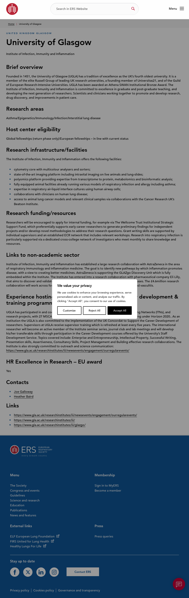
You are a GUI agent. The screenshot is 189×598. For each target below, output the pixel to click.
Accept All (119, 310)
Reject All (94, 310)
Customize (69, 310)
